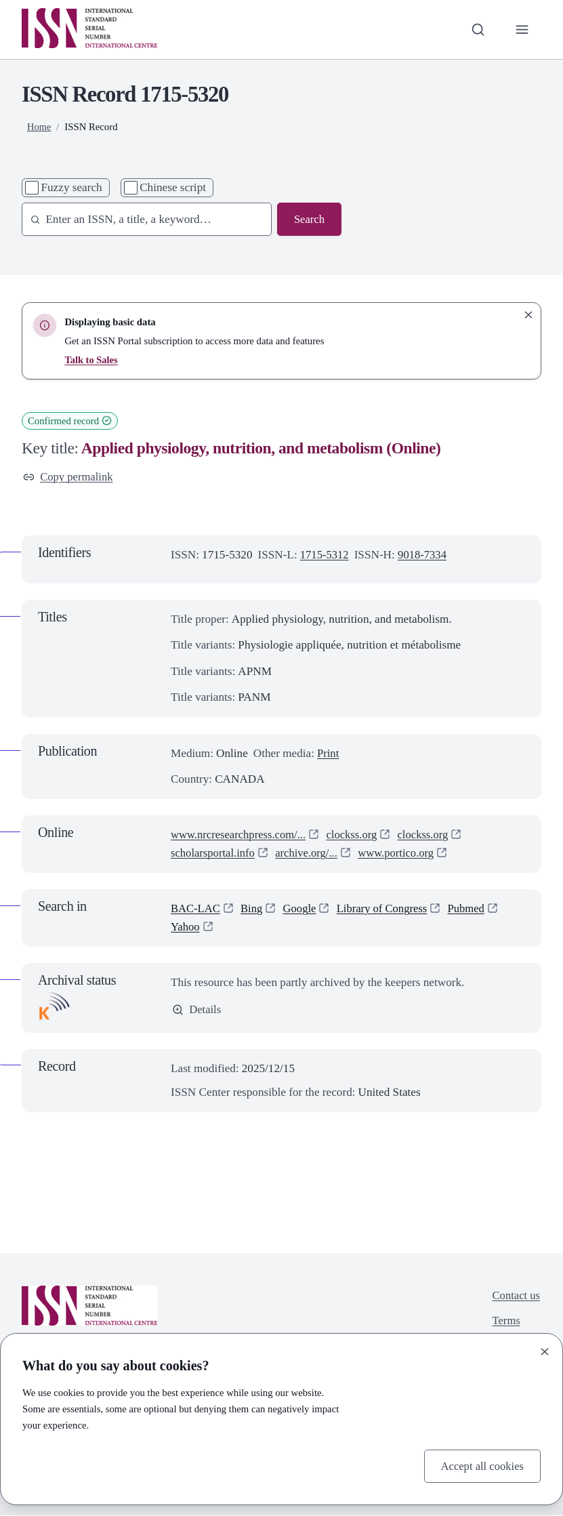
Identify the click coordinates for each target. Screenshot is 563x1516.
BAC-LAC (196, 909)
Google (302, 909)
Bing (254, 909)
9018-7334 (425, 556)
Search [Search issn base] (309, 219)
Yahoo (186, 927)
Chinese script (173, 187)
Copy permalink (69, 476)
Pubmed (474, 909)
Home (39, 126)
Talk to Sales (91, 359)
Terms (505, 1322)
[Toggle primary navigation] (521, 29)
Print (328, 753)
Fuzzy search (71, 187)
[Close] (545, 1350)
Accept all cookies (481, 1465)
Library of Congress (387, 909)
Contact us (515, 1296)
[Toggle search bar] (476, 29)
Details (197, 1010)
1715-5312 (325, 556)
